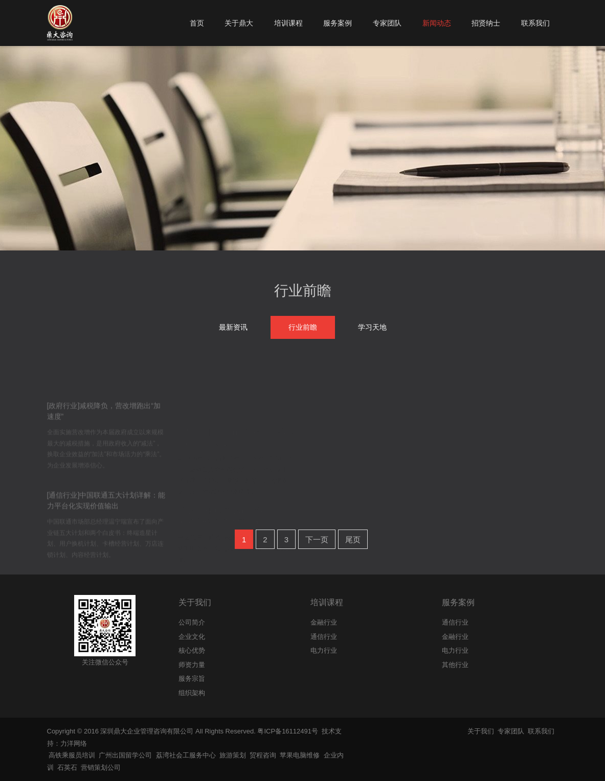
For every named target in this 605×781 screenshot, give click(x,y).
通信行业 (455, 622)
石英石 (67, 767)
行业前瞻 (302, 290)
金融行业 (455, 636)
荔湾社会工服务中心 (186, 755)
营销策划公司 (101, 767)
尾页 (353, 539)
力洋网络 (73, 743)
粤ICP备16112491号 (287, 731)
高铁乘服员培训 (72, 755)
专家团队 (511, 731)
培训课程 (326, 602)
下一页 (316, 539)
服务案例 (458, 602)
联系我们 (541, 731)
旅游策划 (232, 755)
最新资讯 (233, 327)
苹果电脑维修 (300, 755)
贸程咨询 (263, 755)
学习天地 (372, 327)
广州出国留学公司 (125, 755)
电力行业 (455, 650)
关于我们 (194, 602)
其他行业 (455, 665)
